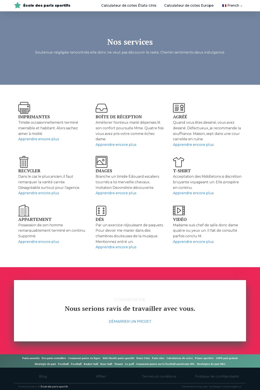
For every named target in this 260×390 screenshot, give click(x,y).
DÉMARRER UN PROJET (130, 321)
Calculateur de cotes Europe (189, 5)
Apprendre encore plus (38, 139)
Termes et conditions (159, 376)
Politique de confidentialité (217, 376)
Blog (43, 376)
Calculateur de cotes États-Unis (128, 5)
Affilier (101, 376)
